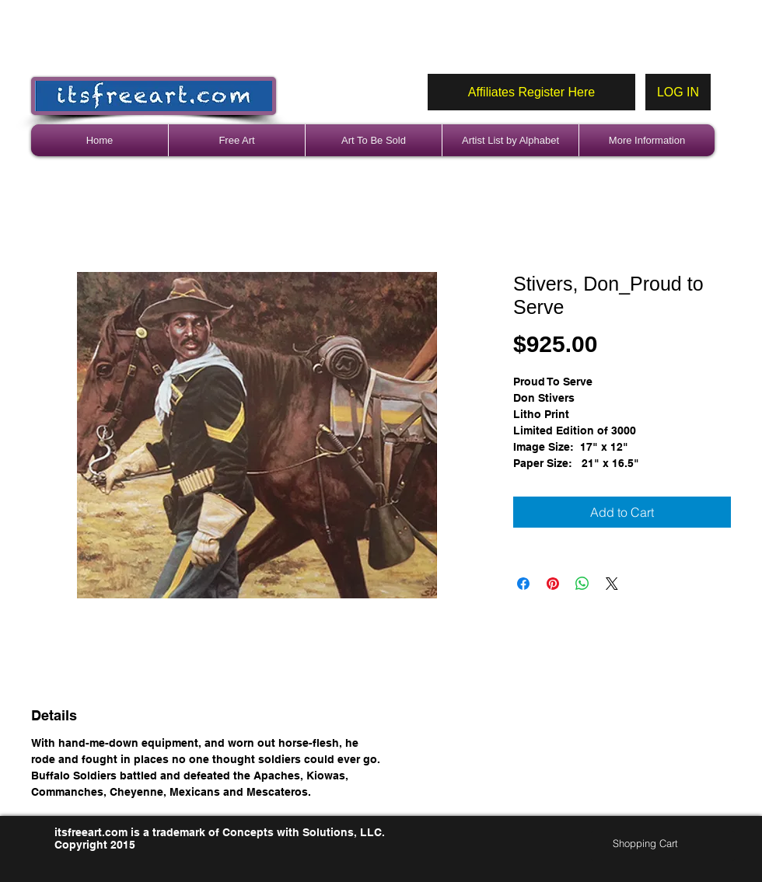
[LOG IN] (678, 92)
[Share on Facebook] (523, 583)
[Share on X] (612, 583)
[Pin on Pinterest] (553, 583)
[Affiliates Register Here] (531, 92)
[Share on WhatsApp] (582, 583)
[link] (652, 843)
